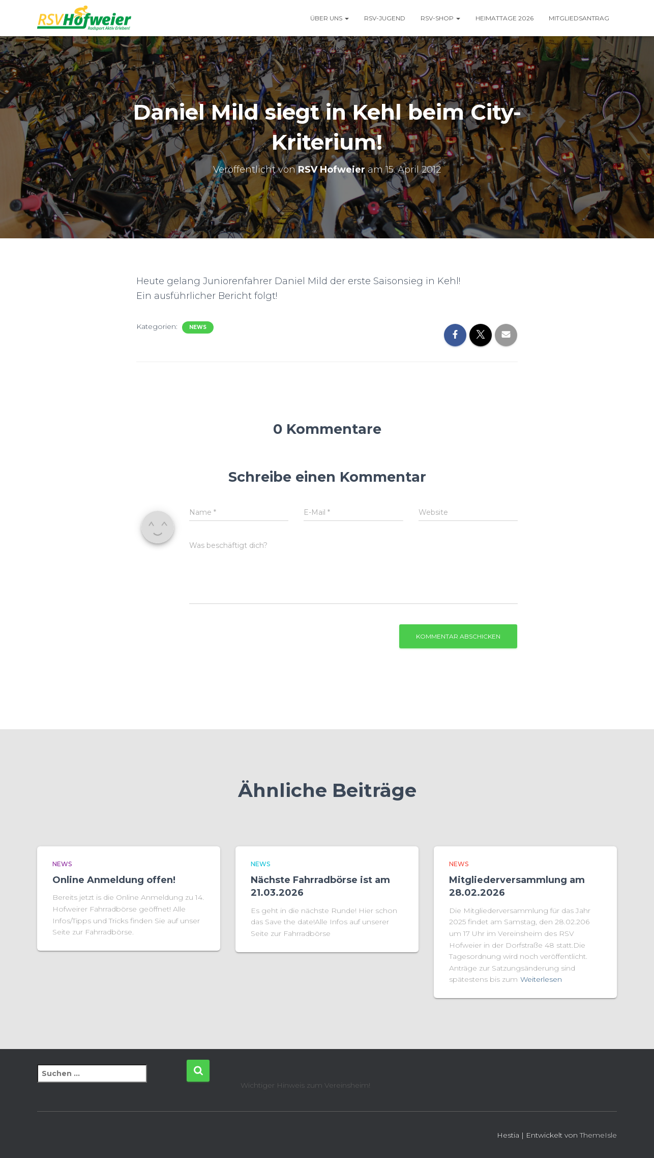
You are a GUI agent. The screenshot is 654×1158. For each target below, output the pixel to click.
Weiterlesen (541, 979)
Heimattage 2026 (504, 18)
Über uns (329, 18)
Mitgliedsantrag (579, 18)
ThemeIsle (598, 1135)
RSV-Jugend (384, 18)
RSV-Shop (440, 18)
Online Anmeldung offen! (113, 880)
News (197, 327)
